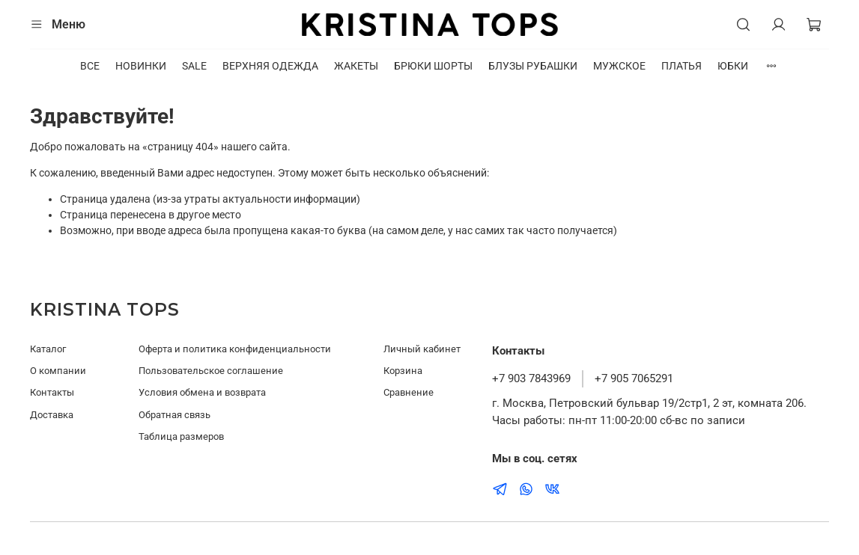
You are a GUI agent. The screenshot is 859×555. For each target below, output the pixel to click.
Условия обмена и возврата (202, 392)
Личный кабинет (422, 349)
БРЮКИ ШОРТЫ (433, 66)
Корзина (402, 370)
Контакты (52, 392)
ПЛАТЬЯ (681, 66)
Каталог (48, 349)
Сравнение (408, 392)
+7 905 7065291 (634, 378)
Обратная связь (174, 414)
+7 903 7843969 (531, 378)
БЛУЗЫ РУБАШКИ (532, 66)
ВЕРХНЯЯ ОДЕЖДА (270, 66)
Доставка (51, 414)
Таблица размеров (181, 436)
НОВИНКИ (140, 66)
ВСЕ (90, 66)
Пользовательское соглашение (211, 370)
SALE (194, 66)
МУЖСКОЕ (619, 66)
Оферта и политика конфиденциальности (235, 349)
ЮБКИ (732, 66)
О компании (58, 370)
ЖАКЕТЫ (356, 66)
